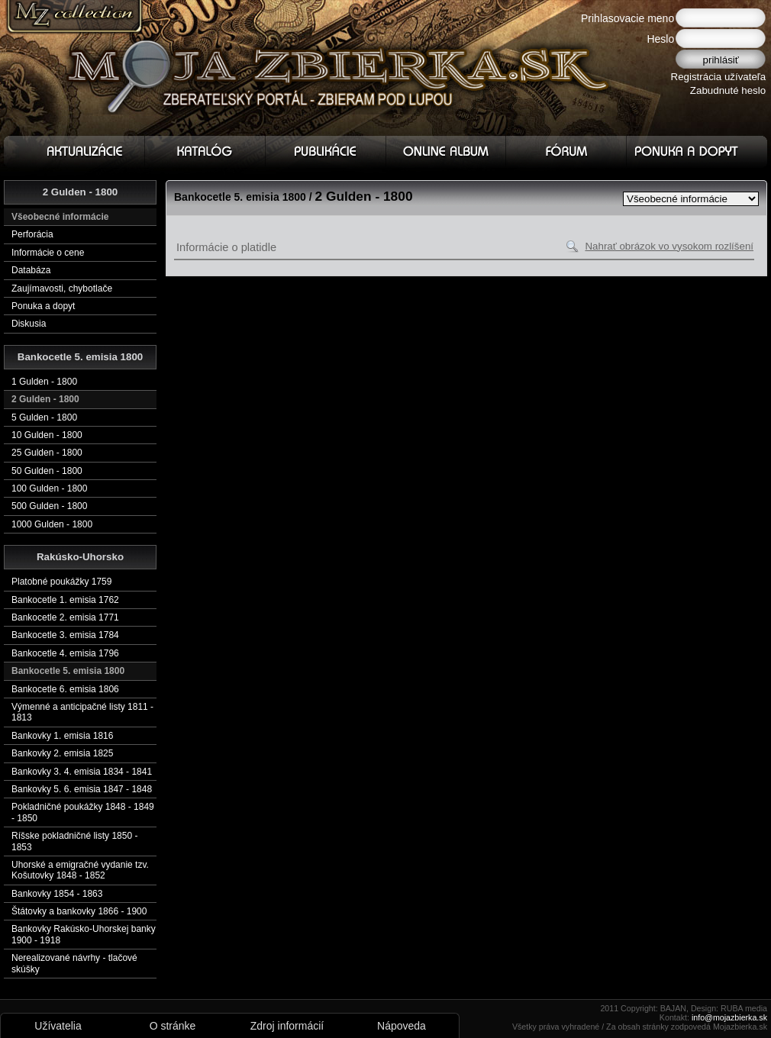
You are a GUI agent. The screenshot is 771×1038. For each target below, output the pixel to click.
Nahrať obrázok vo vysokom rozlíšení (669, 246)
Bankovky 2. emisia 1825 (62, 753)
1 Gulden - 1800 (44, 381)
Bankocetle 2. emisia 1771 (65, 617)
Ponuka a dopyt (43, 306)
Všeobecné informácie (59, 216)
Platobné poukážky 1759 (61, 581)
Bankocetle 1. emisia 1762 (65, 600)
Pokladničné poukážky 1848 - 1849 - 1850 (82, 812)
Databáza (30, 270)
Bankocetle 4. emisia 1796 (65, 653)
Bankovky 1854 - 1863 (56, 893)
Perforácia (32, 234)
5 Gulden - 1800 (44, 417)
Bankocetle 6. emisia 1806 (65, 689)
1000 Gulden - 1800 (51, 524)
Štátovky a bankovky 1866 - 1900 (79, 911)
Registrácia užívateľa (718, 76)
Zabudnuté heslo (728, 90)
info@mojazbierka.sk (729, 1017)
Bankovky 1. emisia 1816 (62, 735)
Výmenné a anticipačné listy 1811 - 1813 (82, 712)
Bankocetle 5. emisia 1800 (67, 671)
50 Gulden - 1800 (46, 471)
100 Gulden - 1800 (49, 488)
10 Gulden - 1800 (46, 435)
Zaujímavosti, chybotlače (61, 288)
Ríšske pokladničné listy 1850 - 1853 (74, 841)
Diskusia (28, 323)
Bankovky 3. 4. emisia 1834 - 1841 (81, 771)
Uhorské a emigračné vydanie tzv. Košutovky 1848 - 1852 (80, 870)
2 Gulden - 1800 (45, 399)
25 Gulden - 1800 (46, 452)
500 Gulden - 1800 (49, 506)
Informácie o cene (47, 252)
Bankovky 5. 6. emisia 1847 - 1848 (81, 789)
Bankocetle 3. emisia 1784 (65, 635)
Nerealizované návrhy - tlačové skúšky (74, 963)
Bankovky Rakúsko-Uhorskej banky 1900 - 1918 (83, 934)
